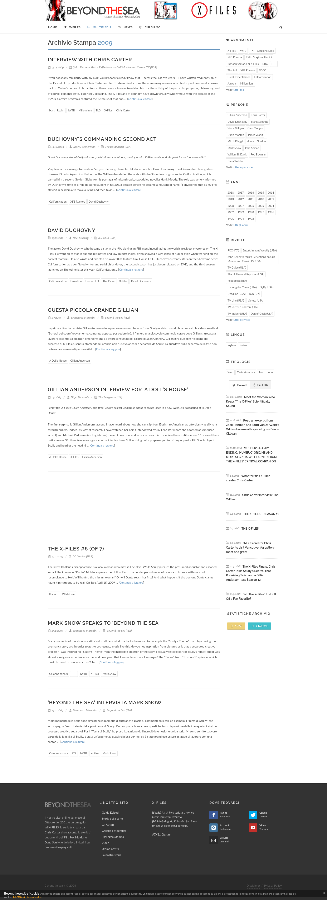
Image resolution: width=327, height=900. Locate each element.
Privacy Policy (273, 885)
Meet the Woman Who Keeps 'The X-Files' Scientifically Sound (250, 401)
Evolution (76, 281)
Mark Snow (109, 673)
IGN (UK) (254, 293)
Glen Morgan (255, 128)
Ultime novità (110, 849)
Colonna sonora (58, 673)
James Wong (255, 134)
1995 (231, 219)
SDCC (262, 70)
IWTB (71, 110)
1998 (251, 212)
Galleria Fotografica (114, 830)
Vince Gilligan (236, 128)
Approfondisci (34, 897)
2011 (251, 199)
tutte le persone (243, 167)
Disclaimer (253, 885)
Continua (19, 897)
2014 (271, 192)
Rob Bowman (259, 154)
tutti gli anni (240, 225)
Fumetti (53, 594)
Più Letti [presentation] (260, 385)
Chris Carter (123, 110)
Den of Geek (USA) (262, 313)
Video (105, 842)
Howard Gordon (256, 141)
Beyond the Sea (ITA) (115, 317)
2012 (241, 199)
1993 (251, 219)
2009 (271, 199)
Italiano (244, 345)
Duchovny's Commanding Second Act (102, 139)
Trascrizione (266, 372)
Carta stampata (246, 372)
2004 (271, 205)
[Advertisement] (134, 511)
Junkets (232, 83)
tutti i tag (238, 89)
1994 (241, 219)
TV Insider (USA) (237, 313)
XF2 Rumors (247, 70)
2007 (241, 205)
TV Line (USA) (236, 300)
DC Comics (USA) (80, 556)
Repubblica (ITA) (237, 280)
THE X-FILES (250, 528)
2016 (251, 192)
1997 (261, 212)
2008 (231, 205)
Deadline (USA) (236, 293)
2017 (241, 192)
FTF (74, 673)
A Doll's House (58, 360)
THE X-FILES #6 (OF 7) (76, 549)
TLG (98, 110)
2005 (261, 205)
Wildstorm (68, 594)
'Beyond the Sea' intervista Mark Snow (105, 702)
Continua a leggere (140, 99)
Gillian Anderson (80, 360)
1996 (271, 212)
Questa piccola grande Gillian (93, 310)
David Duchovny (99, 201)
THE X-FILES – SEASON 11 (261, 514)
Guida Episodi (110, 812)
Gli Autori (108, 824)
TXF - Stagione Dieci (262, 50)
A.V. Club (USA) (105, 238)
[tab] (239, 384)
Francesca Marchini (81, 317)
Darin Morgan (236, 134)
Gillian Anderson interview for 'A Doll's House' (118, 389)
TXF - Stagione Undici (259, 57)
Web (230, 372)
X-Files (108, 110)
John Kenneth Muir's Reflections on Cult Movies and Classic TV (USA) (113, 67)
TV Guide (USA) (237, 267)
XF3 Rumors (77, 201)
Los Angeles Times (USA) (242, 287)
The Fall (232, 70)
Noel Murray (79, 238)
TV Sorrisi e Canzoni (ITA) (243, 307)
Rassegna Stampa (113, 836)
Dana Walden (236, 161)
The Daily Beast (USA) (116, 147)
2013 (231, 199)
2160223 (260, 625)
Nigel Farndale (78, 397)
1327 (236, 625)
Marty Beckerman (82, 147)
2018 (231, 192)
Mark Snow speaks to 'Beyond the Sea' (104, 623)
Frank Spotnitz (259, 121)
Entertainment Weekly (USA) (260, 250)
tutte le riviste (241, 319)
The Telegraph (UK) (108, 397)
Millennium (85, 110)
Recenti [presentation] (240, 385)
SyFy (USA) (266, 287)
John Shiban (252, 148)
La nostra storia (112, 855)
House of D (92, 281)
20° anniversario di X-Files (243, 64)
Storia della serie (112, 818)
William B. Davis (237, 154)
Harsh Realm (56, 110)
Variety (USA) (256, 300)
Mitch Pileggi (235, 141)
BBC (265, 64)
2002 (231, 212)
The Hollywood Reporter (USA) (246, 274)
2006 (251, 205)
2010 (261, 199)
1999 (241, 212)
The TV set (109, 281)
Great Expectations (239, 77)
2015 (261, 192)
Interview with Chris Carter (90, 60)
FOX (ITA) (233, 250)
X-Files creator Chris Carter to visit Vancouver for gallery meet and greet (250, 548)
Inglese (232, 345)
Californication (58, 201)
